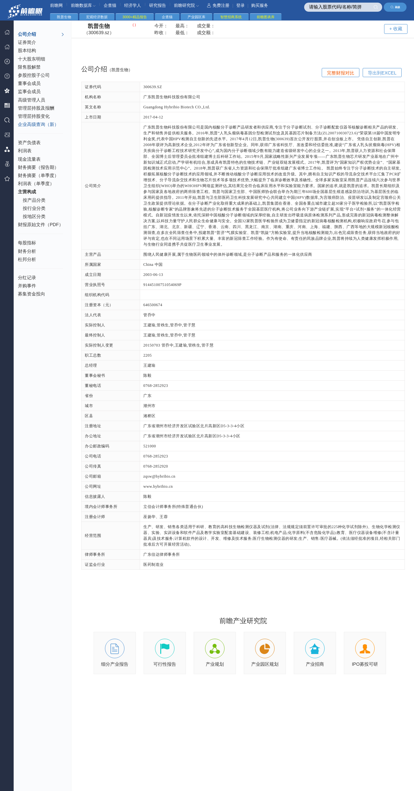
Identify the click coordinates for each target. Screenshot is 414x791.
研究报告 (157, 5)
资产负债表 (29, 142)
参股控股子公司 (34, 75)
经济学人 (132, 5)
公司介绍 (41, 34)
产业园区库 (196, 17)
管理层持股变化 (34, 116)
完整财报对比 (340, 72)
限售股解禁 (29, 67)
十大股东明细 (31, 58)
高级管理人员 (31, 99)
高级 (395, 7)
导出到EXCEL (382, 72)
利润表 (25, 150)
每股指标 (27, 242)
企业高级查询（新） (38, 124)
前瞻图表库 (266, 17)
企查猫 (110, 5)
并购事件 (27, 285)
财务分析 (27, 251)
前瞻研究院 (186, 5)
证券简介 (27, 42)
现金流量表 (29, 159)
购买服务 (259, 5)
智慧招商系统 (231, 17)
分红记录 (27, 277)
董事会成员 (29, 83)
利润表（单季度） (36, 183)
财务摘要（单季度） (38, 175)
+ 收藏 (395, 28)
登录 (240, 5)
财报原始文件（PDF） (40, 224)
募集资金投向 (31, 293)
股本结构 (27, 50)
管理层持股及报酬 (36, 108)
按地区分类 (34, 216)
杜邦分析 (27, 259)
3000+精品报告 (135, 17)
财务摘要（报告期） (38, 167)
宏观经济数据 (97, 17)
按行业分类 (34, 208)
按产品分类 (34, 200)
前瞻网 (56, 5)
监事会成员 (29, 91)
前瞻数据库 (83, 5)
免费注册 (218, 5)
